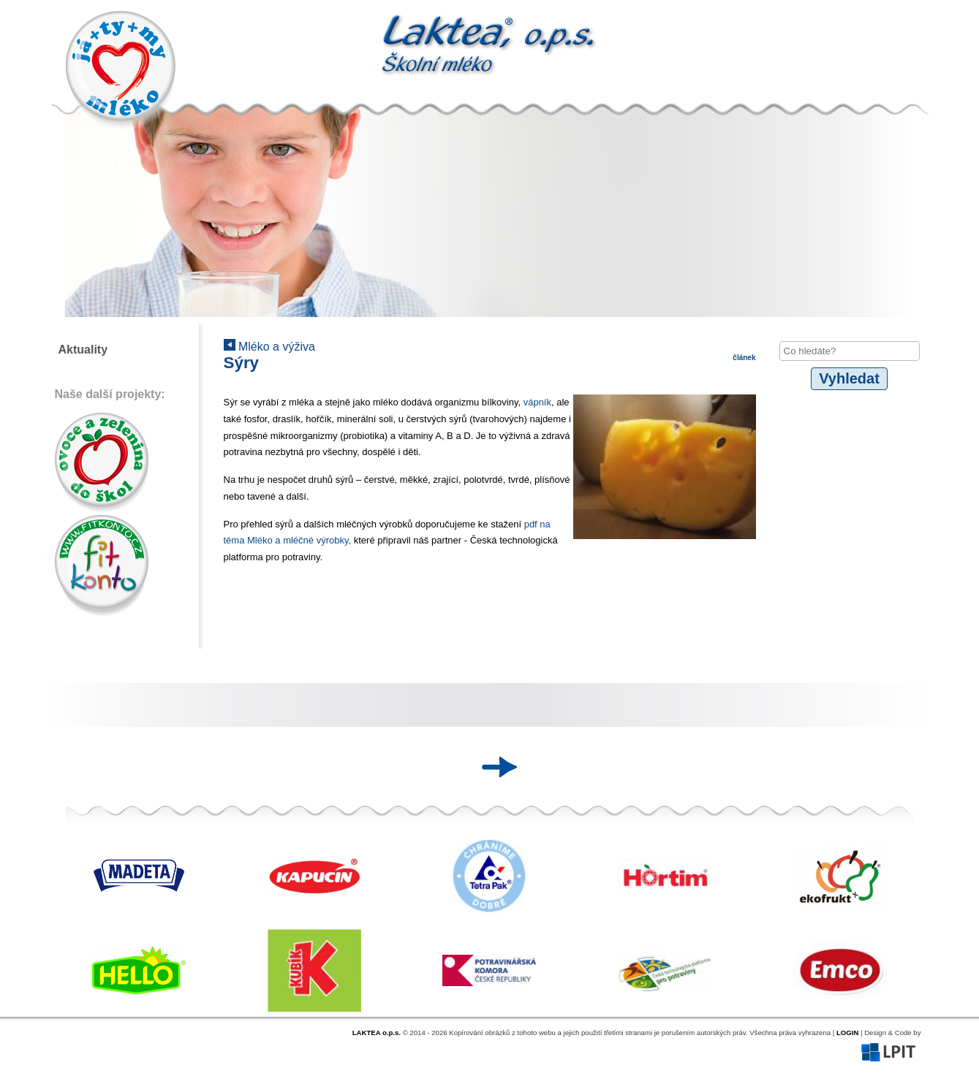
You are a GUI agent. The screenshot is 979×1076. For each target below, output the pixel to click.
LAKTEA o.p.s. (376, 1033)
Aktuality (83, 349)
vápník (537, 402)
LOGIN (847, 1033)
